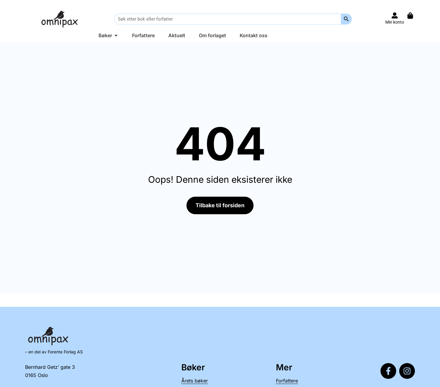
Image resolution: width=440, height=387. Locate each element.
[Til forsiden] (60, 19)
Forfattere (287, 381)
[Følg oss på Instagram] (407, 371)
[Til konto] (395, 15)
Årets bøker (194, 381)
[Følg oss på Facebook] (388, 371)
